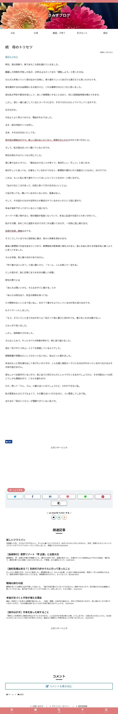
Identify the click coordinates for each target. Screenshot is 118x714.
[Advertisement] (59, 467)
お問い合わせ (37, 706)
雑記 (8, 441)
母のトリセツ (11, 56)
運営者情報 (81, 706)
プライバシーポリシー (60, 706)
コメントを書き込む (61, 686)
